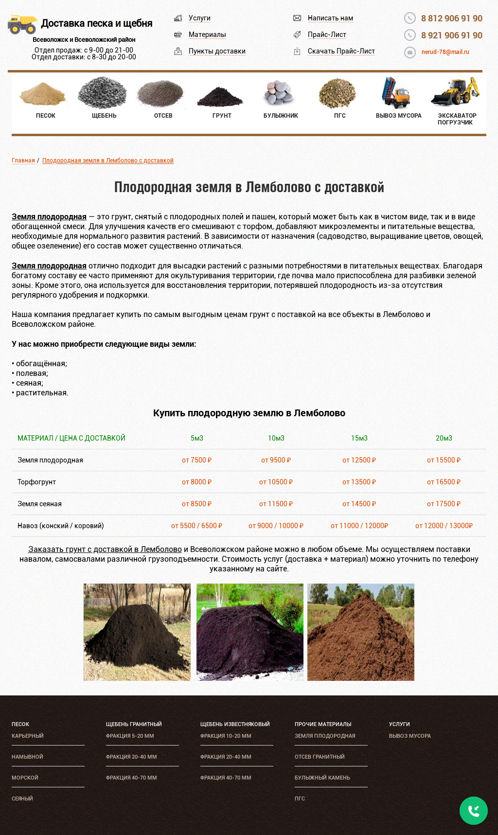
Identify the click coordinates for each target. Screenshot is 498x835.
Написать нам (330, 18)
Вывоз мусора (410, 736)
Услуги (200, 18)
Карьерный (28, 736)
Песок (20, 724)
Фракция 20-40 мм (131, 757)
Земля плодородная (325, 736)
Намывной (27, 757)
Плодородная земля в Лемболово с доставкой (108, 160)
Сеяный (22, 799)
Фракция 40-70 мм (131, 778)
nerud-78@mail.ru (445, 52)
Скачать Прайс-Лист (341, 51)
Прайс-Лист (327, 34)
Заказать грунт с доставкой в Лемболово (105, 549)
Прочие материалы (323, 724)
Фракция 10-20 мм (225, 736)
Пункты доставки (217, 51)
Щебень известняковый (235, 724)
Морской (25, 778)
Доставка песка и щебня (96, 23)
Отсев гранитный (320, 757)
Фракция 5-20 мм (130, 736)
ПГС (300, 799)
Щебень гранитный (134, 724)
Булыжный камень (322, 778)
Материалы (207, 34)
